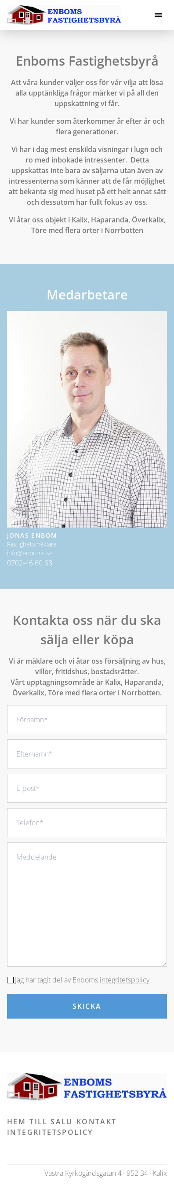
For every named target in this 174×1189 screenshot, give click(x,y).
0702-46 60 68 (29, 563)
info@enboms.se (30, 553)
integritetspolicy (124, 980)
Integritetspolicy (50, 1132)
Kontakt (96, 1121)
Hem (16, 1121)
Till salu (51, 1121)
